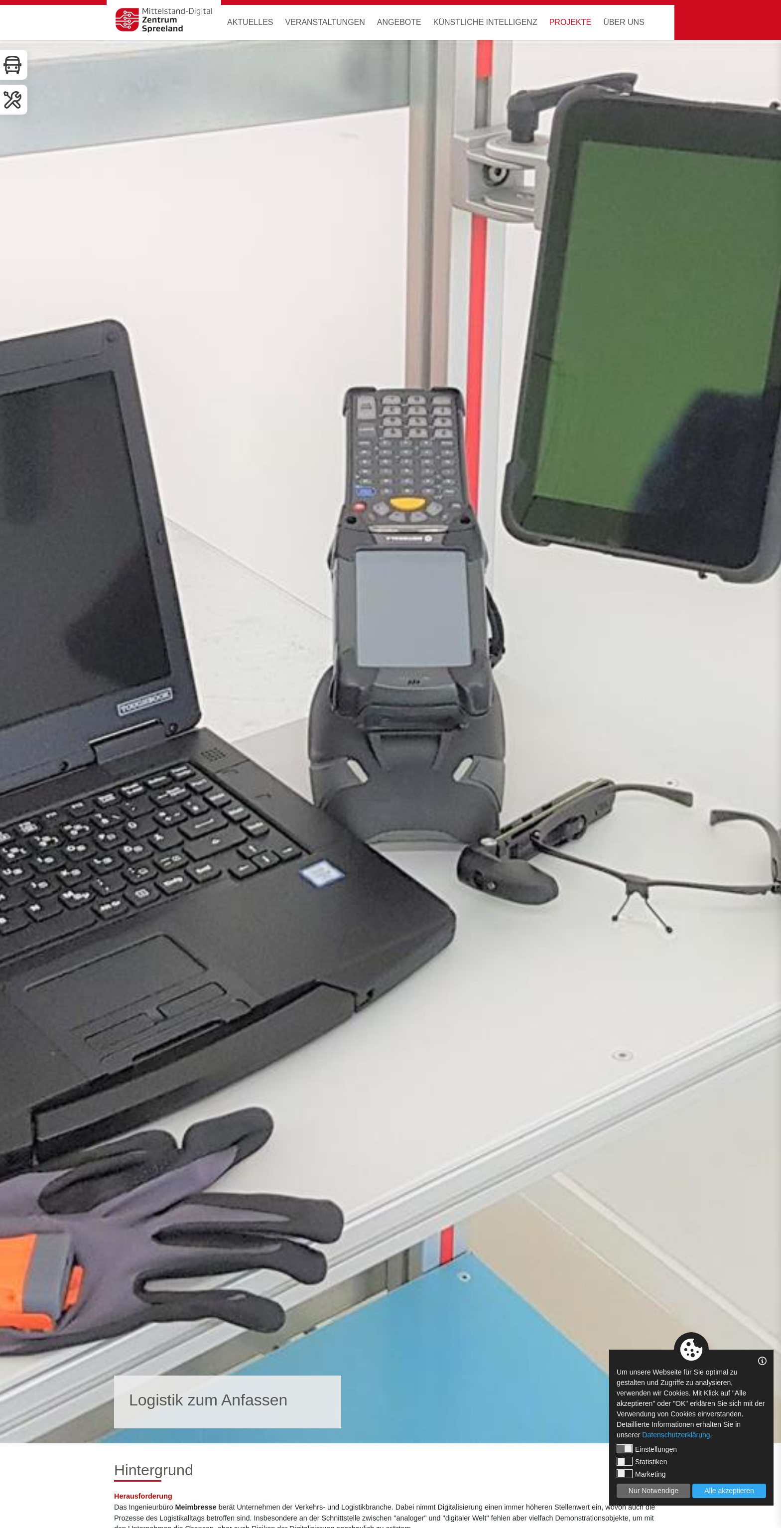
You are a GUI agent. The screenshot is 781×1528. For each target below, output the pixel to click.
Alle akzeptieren (729, 1491)
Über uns (624, 22)
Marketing (641, 1473)
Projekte (570, 22)
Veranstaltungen (325, 22)
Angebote (399, 22)
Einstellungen (647, 1448)
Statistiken (642, 1461)
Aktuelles (250, 22)
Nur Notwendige (653, 1491)
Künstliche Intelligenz (485, 22)
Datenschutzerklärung (676, 1435)
